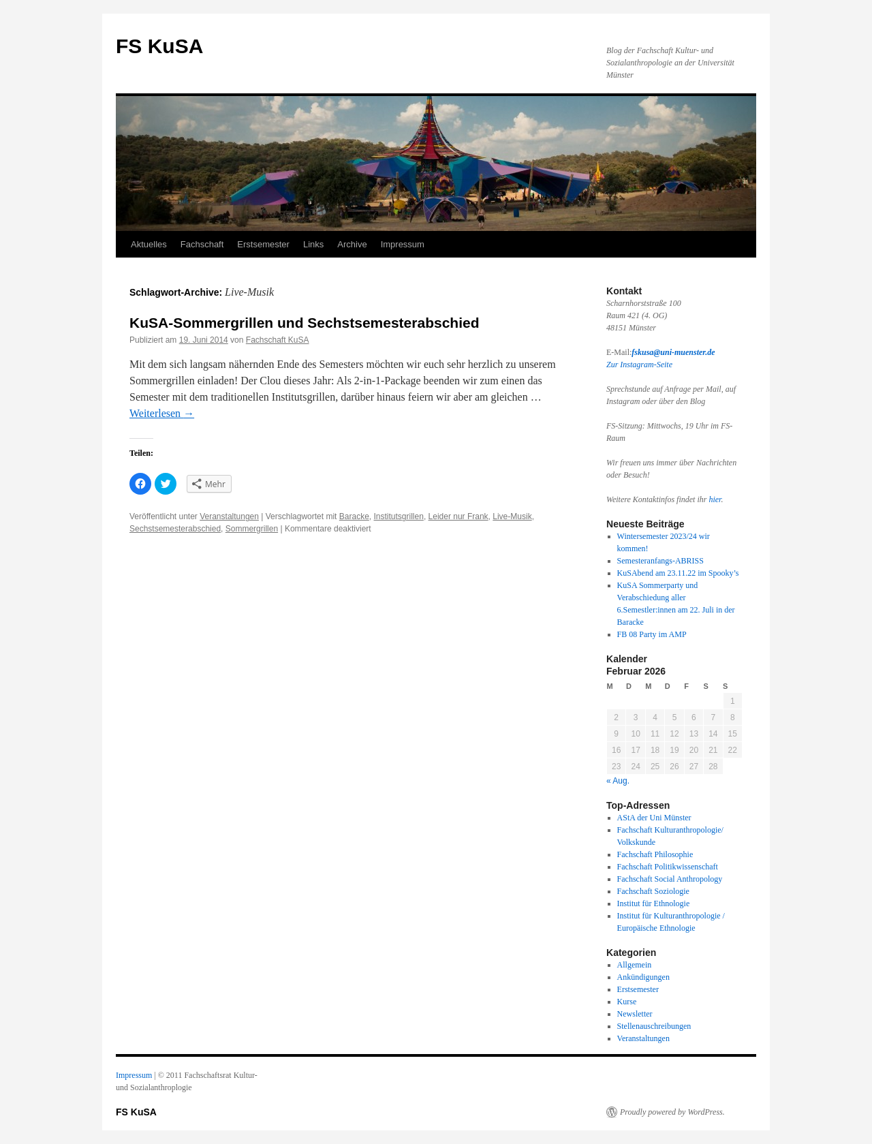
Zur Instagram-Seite (639, 364)
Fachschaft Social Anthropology (670, 879)
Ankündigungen (643, 977)
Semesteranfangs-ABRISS (660, 561)
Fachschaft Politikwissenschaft (667, 866)
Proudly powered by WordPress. (672, 1112)
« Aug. (617, 781)
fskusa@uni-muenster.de (673, 352)
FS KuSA (159, 46)
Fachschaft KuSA (277, 340)
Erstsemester (263, 244)
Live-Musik (512, 516)
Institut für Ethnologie (653, 903)
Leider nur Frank (458, 516)
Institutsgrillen (399, 516)
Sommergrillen (251, 529)
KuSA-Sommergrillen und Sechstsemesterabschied (304, 322)
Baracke (354, 516)
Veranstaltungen (229, 516)
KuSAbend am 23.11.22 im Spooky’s (678, 573)
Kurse (627, 1001)
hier (714, 499)
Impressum (402, 244)
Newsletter (635, 1014)
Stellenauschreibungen (654, 1026)
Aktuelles (149, 244)
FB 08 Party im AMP (652, 634)
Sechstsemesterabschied (175, 529)
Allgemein (634, 965)
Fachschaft (202, 244)
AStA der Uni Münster (654, 817)
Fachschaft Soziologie (653, 891)
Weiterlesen (161, 413)
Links (313, 244)
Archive (352, 244)
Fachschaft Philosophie (655, 854)
